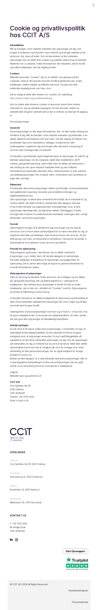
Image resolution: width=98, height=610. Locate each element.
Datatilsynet (26, 355)
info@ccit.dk (22, 400)
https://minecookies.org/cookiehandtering (31, 98)
